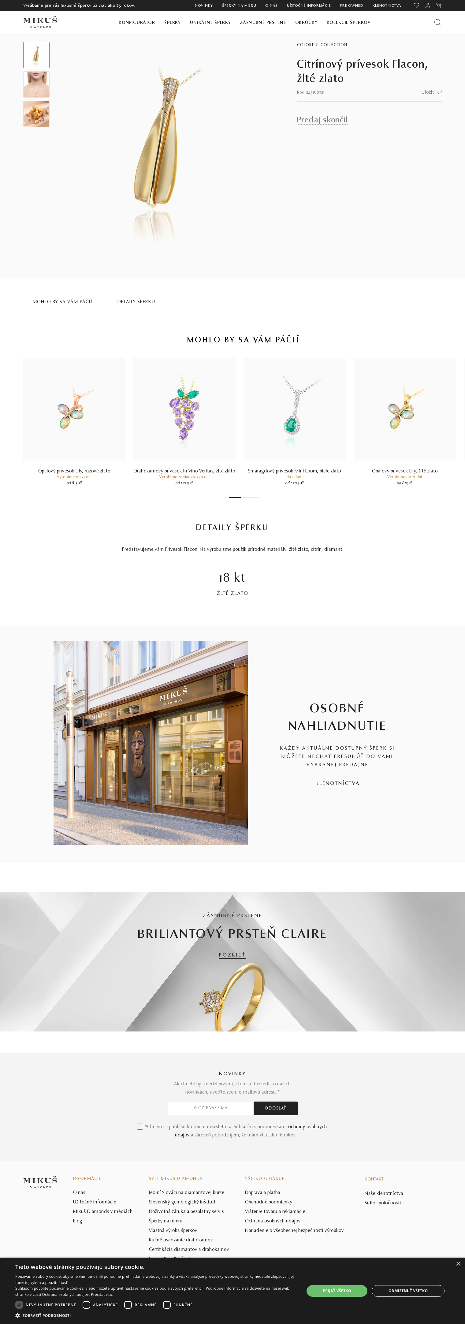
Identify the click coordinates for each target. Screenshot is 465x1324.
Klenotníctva (387, 6)
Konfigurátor (137, 23)
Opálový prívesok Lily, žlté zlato (405, 471)
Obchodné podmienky (268, 1202)
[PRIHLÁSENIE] (428, 5)
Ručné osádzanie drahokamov (181, 1240)
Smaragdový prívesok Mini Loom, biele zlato (294, 471)
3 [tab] (245, 497)
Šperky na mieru (239, 6)
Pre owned (351, 6)
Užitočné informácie (309, 6)
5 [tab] (251, 497)
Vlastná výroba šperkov (173, 1230)
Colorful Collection (322, 45)
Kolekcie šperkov (349, 23)
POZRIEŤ (232, 955)
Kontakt (374, 1179)
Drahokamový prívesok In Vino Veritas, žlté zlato (184, 471)
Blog (77, 1221)
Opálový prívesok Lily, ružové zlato (74, 471)
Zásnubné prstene (263, 23)
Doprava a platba (262, 1192)
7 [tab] (257, 497)
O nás (271, 6)
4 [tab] (248, 497)
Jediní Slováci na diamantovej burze (186, 1192)
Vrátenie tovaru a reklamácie (275, 1211)
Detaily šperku (136, 302)
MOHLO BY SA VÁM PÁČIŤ (63, 302)
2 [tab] (242, 497)
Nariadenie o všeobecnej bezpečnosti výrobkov (294, 1230)
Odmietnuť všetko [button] (408, 1290)
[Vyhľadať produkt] (438, 22)
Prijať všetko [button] (337, 1290)
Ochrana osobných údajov (273, 1221)
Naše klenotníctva (384, 1193)
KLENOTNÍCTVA (337, 783)
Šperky (172, 23)
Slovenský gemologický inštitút (182, 1202)
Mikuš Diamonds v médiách (103, 1211)
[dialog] (232, 1291)
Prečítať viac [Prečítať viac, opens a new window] (102, 1294)
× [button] (458, 1264)
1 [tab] (235, 497)
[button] (155, 1315)
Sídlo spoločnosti (383, 1203)
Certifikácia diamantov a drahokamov (189, 1249)
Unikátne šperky (210, 23)
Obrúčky (306, 23)
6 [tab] (254, 497)
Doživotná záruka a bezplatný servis (186, 1211)
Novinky (204, 6)
